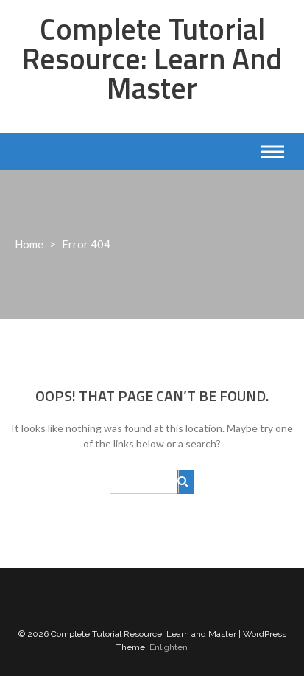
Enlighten (168, 647)
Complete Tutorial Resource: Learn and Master (152, 59)
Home (29, 244)
